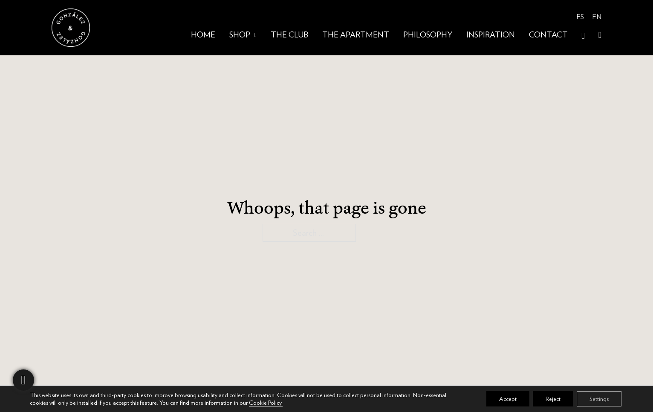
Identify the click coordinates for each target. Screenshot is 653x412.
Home (203, 35)
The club (289, 35)
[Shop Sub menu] (255, 35)
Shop (239, 35)
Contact (548, 35)
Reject (553, 398)
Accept (508, 398)
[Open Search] (583, 35)
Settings (599, 398)
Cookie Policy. (266, 402)
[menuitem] (580, 17)
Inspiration (490, 35)
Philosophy (427, 35)
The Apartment (355, 35)
